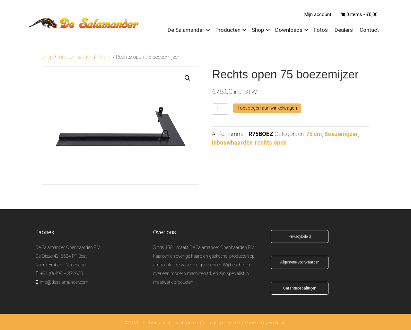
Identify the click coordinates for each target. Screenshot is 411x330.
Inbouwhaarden (74, 57)
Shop (258, 30)
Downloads (288, 30)
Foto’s (321, 30)
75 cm (104, 57)
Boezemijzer (341, 134)
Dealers (344, 30)
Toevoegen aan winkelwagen (267, 108)
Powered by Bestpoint (266, 322)
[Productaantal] (220, 109)
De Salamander (186, 30)
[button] (187, 78)
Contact (369, 30)
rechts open (271, 142)
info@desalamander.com (64, 282)
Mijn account (317, 14)
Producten (227, 30)
